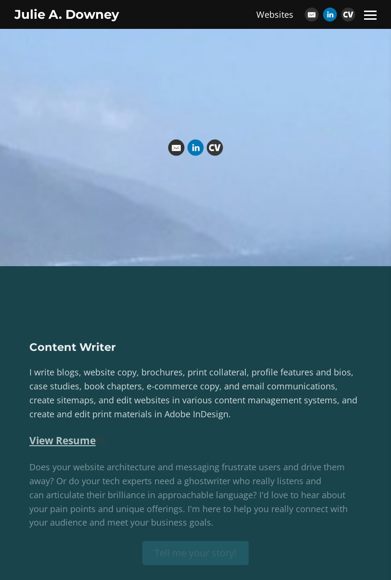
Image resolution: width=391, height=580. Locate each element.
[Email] (311, 14)
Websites (274, 14)
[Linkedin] (330, 14)
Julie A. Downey (66, 14)
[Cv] (348, 14)
